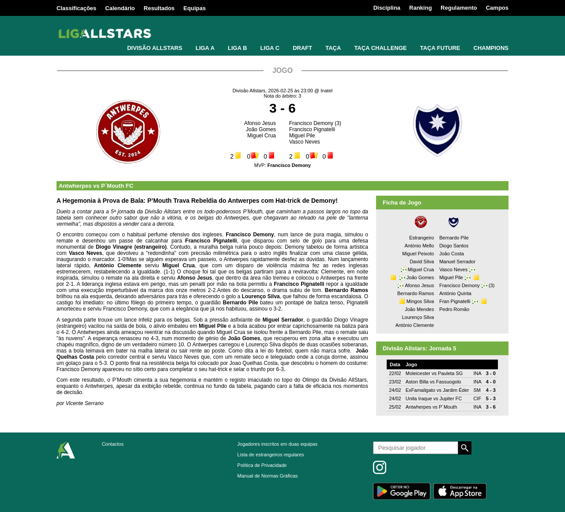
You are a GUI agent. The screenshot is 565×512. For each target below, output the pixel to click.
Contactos (113, 444)
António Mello (419, 245)
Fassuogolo (448, 381)
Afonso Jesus (260, 123)
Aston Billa (417, 381)
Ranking (420, 7)
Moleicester (418, 373)
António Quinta (455, 293)
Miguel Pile (302, 136)
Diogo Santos (453, 245)
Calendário (120, 8)
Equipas (195, 8)
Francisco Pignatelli (312, 129)
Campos (497, 7)
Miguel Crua (261, 136)
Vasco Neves (304, 142)
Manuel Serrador (457, 261)
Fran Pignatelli (454, 301)
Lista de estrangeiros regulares (270, 454)
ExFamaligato (420, 390)
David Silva (422, 261)
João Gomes (261, 129)
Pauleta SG (450, 373)
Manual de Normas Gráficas (267, 475)
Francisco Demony (311, 123)
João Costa (451, 253)
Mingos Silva (420, 301)
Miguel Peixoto (418, 253)
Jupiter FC (451, 398)
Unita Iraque (419, 398)
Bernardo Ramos (415, 293)
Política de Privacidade (262, 465)
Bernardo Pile (454, 237)
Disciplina (386, 7)
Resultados (159, 8)
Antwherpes (75, 185)
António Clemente (415, 325)
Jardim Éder (456, 390)
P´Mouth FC (117, 185)
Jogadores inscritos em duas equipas (277, 444)
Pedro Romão (454, 309)
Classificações (76, 8)
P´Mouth (448, 407)
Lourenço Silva (418, 317)
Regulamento (459, 7)
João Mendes (419, 309)
